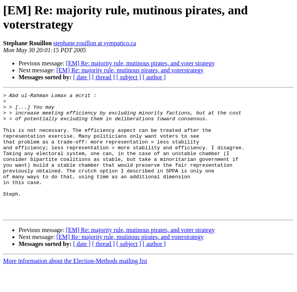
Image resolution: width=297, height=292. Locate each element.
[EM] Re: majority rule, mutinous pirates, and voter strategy (140, 63)
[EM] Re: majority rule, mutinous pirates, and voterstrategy (130, 70)
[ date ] (81, 77)
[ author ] (154, 77)
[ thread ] (103, 77)
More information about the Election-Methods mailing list (75, 285)
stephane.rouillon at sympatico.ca (94, 43)
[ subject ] (128, 77)
